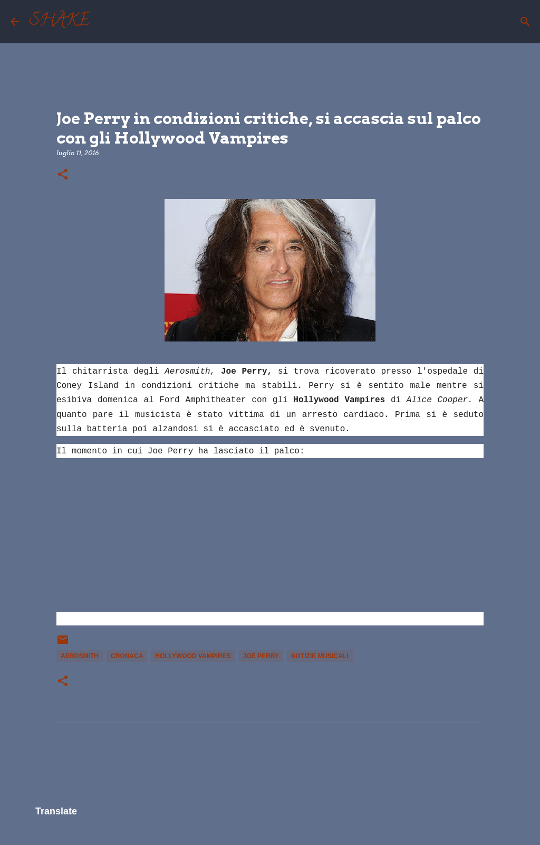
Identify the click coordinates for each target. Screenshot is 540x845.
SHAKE (60, 21)
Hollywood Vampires (192, 656)
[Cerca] (104, 21)
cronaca (127, 656)
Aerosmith (80, 656)
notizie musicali (320, 656)
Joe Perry (261, 656)
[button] (62, 175)
